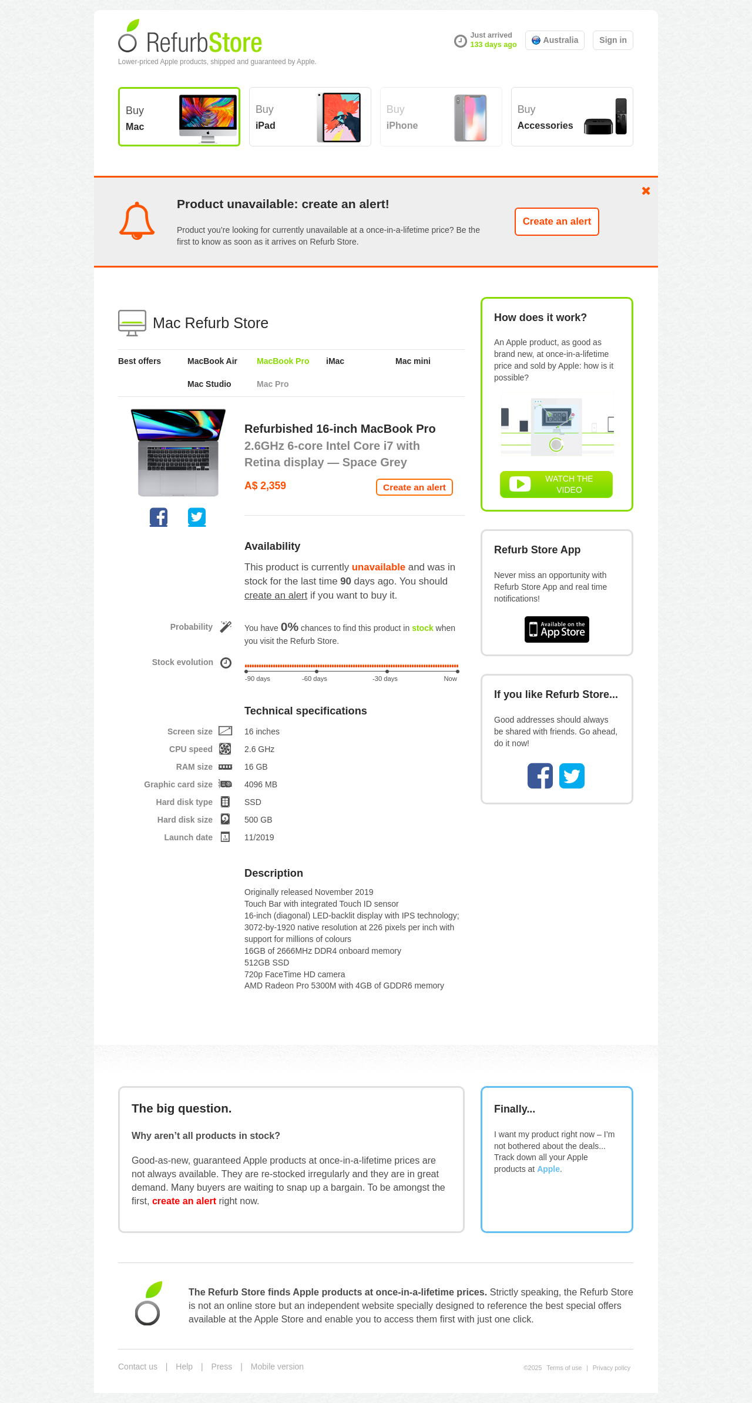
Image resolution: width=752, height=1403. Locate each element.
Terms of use (564, 1367)
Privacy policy (611, 1367)
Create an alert (557, 221)
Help (184, 1366)
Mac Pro (272, 384)
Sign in (613, 40)
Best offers (139, 361)
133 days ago (494, 45)
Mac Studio (209, 384)
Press (222, 1366)
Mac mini (413, 361)
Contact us (137, 1366)
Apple (548, 1169)
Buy (135, 118)
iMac (335, 361)
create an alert (275, 595)
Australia (555, 40)
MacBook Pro (283, 361)
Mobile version (277, 1366)
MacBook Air (212, 361)
